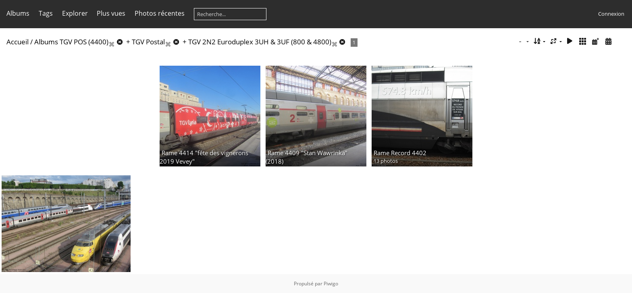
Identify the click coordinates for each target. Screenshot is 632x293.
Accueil (17, 41)
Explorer (75, 13)
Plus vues (111, 13)
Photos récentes (160, 13)
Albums (17, 13)
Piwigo (331, 283)
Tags (46, 13)
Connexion (611, 13)
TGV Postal (148, 41)
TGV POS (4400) (84, 41)
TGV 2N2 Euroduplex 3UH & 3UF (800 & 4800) (259, 41)
